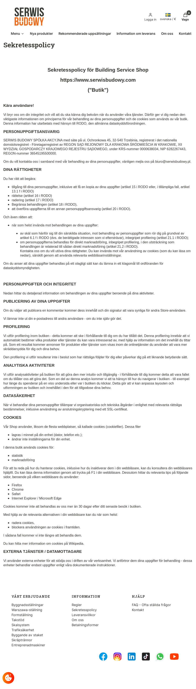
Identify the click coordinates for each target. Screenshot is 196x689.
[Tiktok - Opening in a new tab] (146, 656)
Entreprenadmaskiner (28, 645)
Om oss (78, 620)
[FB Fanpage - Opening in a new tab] (103, 656)
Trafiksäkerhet (22, 630)
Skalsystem (20, 625)
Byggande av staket (27, 635)
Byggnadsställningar (27, 605)
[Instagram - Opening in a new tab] (117, 656)
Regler (77, 605)
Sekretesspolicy (84, 610)
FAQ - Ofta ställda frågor (151, 605)
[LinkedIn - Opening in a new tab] (131, 656)
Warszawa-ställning (26, 610)
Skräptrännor (21, 640)
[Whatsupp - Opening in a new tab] (160, 656)
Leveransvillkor (83, 615)
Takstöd (17, 620)
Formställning (22, 615)
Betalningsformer (85, 625)
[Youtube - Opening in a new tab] (174, 656)
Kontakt (138, 610)
